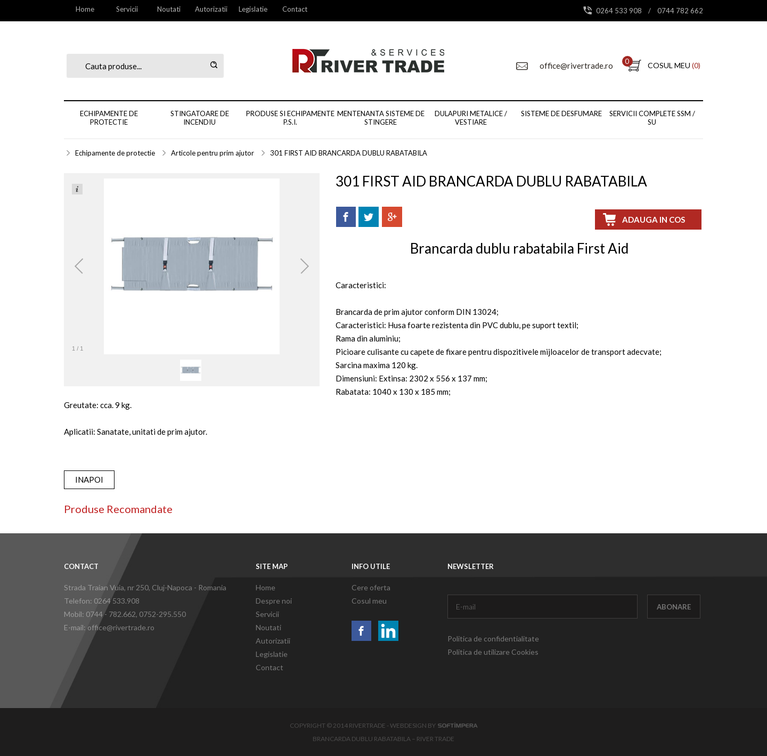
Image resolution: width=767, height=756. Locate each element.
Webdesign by (434, 725)
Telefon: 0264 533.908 (102, 600)
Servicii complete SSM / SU (652, 117)
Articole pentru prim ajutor (212, 153)
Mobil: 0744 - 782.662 (100, 614)
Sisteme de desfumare (561, 113)
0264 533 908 (619, 10)
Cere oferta (371, 587)
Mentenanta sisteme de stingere (381, 117)
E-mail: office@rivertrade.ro (109, 627)
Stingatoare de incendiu (199, 117)
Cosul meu (369, 600)
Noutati (169, 9)
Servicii (127, 9)
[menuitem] (85, 9)
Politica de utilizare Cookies (492, 651)
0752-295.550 (162, 614)
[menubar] (190, 9)
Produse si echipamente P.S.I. (290, 117)
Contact (294, 9)
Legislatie (253, 9)
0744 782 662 (680, 10)
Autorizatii (211, 9)
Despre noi (274, 600)
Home (85, 9)
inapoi (89, 479)
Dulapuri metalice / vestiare (471, 117)
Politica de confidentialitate (493, 638)
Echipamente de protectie (109, 117)
